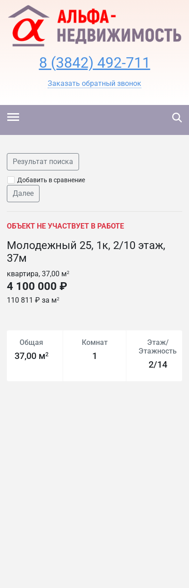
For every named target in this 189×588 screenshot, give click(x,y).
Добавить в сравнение (51, 180)
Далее (23, 193)
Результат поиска (43, 161)
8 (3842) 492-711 (94, 62)
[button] (94, 83)
